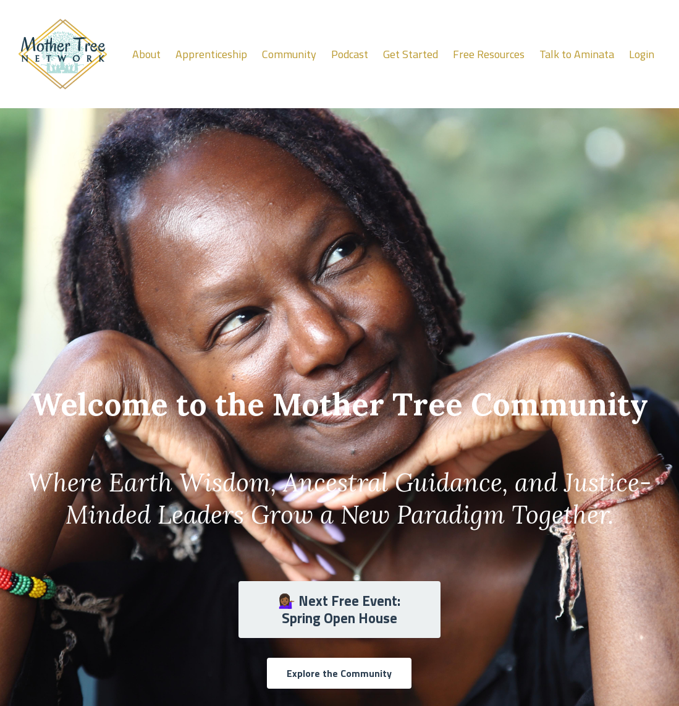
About (146, 54)
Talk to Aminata (576, 54)
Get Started (410, 54)
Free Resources (489, 54)
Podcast (349, 54)
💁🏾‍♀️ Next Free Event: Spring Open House (339, 609)
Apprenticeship (211, 54)
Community (289, 54)
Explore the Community (339, 673)
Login (641, 54)
